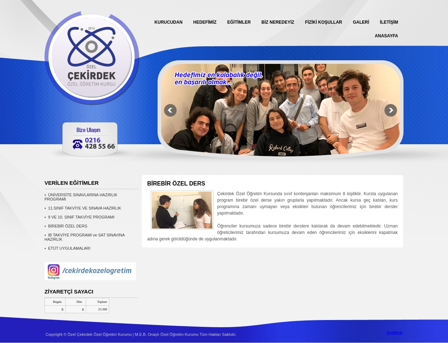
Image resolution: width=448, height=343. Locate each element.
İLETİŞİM (389, 22)
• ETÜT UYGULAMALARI (67, 248)
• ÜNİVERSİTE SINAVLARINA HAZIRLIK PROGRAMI (81, 197)
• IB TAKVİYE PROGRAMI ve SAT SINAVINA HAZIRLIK (85, 237)
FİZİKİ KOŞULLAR (323, 22)
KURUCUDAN (168, 22)
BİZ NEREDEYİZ (277, 22)
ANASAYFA (386, 35)
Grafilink (394, 332)
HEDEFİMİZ (204, 22)
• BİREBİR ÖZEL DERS (66, 226)
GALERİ (361, 22)
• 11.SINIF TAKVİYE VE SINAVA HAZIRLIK (83, 208)
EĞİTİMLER (239, 22)
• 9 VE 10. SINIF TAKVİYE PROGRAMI (80, 217)
